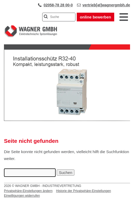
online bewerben (95, 17)
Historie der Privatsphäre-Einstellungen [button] (83, 191)
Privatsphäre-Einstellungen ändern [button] (28, 191)
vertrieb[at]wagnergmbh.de (106, 5)
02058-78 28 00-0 (58, 5)
